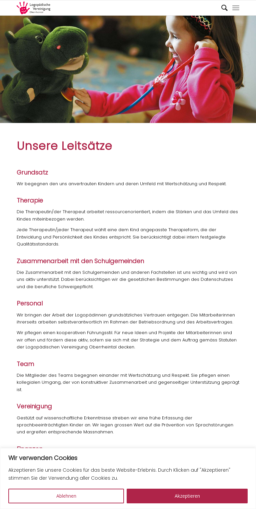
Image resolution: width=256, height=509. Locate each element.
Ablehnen (66, 496)
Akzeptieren (187, 496)
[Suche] (221, 7)
